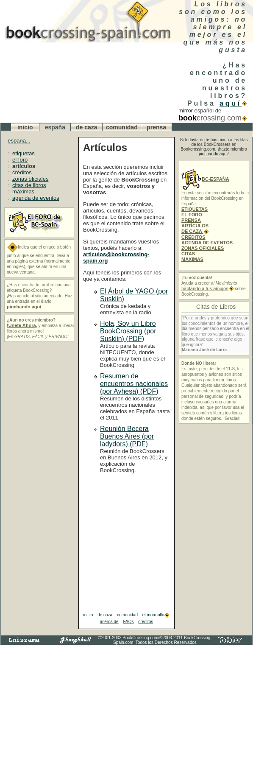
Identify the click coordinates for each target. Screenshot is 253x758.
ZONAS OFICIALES (202, 248)
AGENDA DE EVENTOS (207, 242)
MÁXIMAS (192, 259)
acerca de (109, 621)
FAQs (128, 621)
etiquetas (23, 153)
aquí (233, 103)
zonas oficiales (30, 179)
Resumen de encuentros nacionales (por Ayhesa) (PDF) (134, 383)
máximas (23, 191)
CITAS (188, 253)
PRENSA (191, 220)
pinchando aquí (213, 153)
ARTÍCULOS (195, 225)
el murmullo (156, 615)
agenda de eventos (35, 198)
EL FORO (191, 214)
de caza (104, 615)
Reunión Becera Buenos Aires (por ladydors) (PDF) (127, 436)
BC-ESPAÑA (205, 179)
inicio (88, 615)
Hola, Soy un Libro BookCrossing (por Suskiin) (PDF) (128, 331)
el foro (20, 160)
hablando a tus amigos (207, 288)
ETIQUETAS (194, 209)
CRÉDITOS (193, 237)
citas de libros (29, 185)
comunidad (127, 615)
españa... (19, 140)
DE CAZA (195, 231)
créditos (22, 172)
